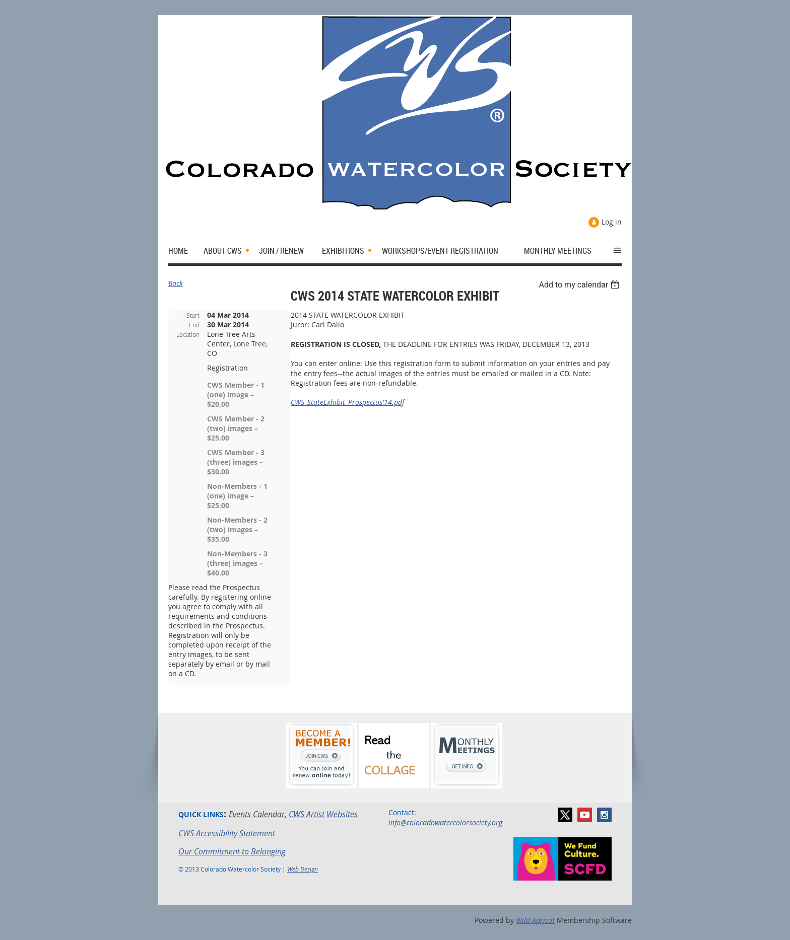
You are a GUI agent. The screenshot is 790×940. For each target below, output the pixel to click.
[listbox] (580, 284)
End (194, 325)
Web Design (302, 869)
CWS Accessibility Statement (226, 833)
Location (188, 334)
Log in (612, 222)
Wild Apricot (535, 920)
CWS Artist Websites (323, 814)
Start (193, 315)
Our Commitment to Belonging (232, 851)
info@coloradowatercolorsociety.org (445, 822)
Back (175, 283)
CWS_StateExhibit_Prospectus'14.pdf (347, 402)
